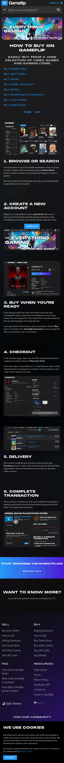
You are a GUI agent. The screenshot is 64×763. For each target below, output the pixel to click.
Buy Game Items (43, 640)
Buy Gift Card (15, 74)
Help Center (40, 670)
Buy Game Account (19, 84)
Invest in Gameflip (43, 694)
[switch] (11, 703)
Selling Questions (11, 640)
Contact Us (40, 689)
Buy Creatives (15, 105)
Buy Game (11, 79)
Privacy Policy (26, 751)
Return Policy (41, 679)
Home (27, 112)
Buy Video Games (43, 645)
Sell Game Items (11, 645)
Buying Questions (43, 630)
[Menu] (5, 3)
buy (37, 112)
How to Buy (40, 635)
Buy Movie (12, 89)
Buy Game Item (15, 69)
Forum (37, 674)
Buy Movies (40, 655)
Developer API (41, 684)
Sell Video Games (11, 650)
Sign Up (32, 226)
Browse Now (32, 571)
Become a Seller (11, 630)
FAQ (54, 598)
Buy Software (15, 100)
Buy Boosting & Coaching (24, 94)
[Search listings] (31, 10)
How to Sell (8, 635)
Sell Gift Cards (9, 655)
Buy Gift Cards (41, 650)
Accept (10, 757)
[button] (58, 10)
